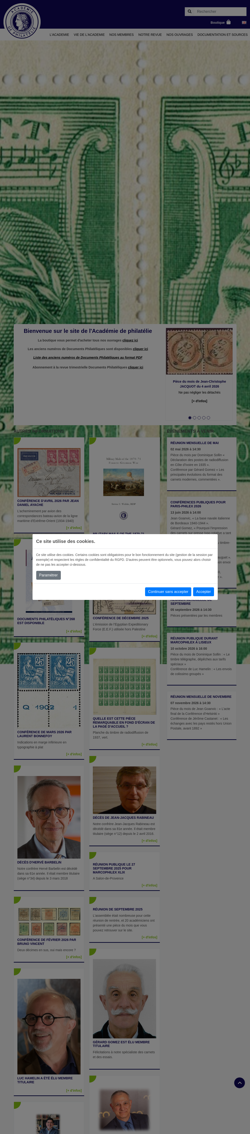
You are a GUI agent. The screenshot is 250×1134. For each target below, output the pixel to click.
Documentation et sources (223, 35)
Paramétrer (48, 575)
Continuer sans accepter (168, 592)
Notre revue (150, 35)
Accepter (203, 592)
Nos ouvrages (179, 35)
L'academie (59, 35)
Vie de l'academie (89, 35)
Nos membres (121, 35)
